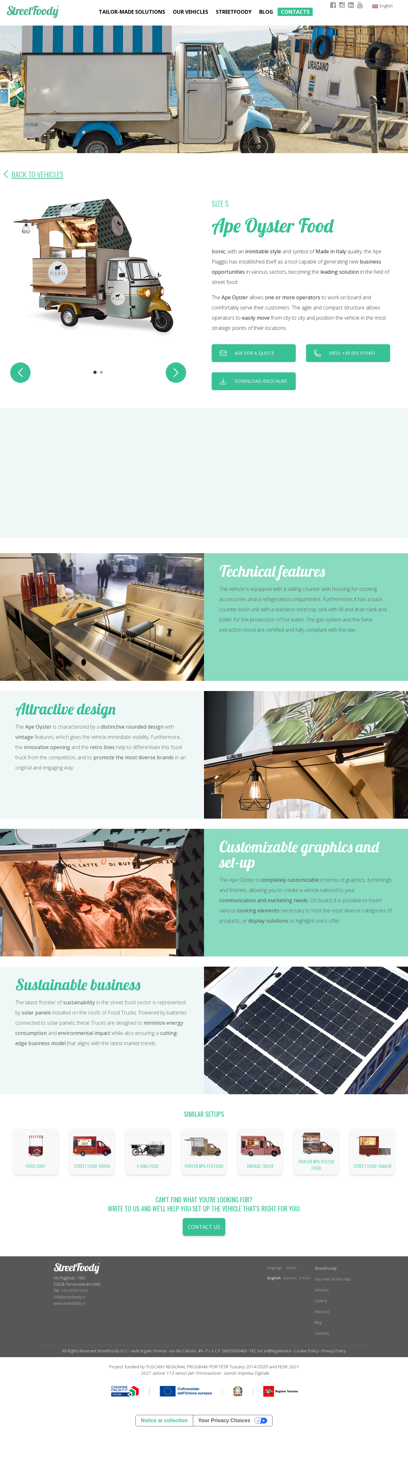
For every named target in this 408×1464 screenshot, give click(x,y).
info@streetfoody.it (69, 1297)
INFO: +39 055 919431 (352, 353)
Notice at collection (164, 1420)
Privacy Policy (334, 1351)
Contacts (295, 11)
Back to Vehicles (31, 174)
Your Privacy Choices (224, 1420)
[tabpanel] (98, 269)
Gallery (321, 1301)
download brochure (261, 381)
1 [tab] (95, 372)
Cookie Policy (306, 1351)
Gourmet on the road (333, 1279)
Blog (266, 11)
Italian (291, 1267)
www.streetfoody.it (69, 1303)
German (290, 1277)
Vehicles (322, 1290)
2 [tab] (101, 372)
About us (322, 1311)
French (304, 1277)
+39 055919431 (75, 1290)
